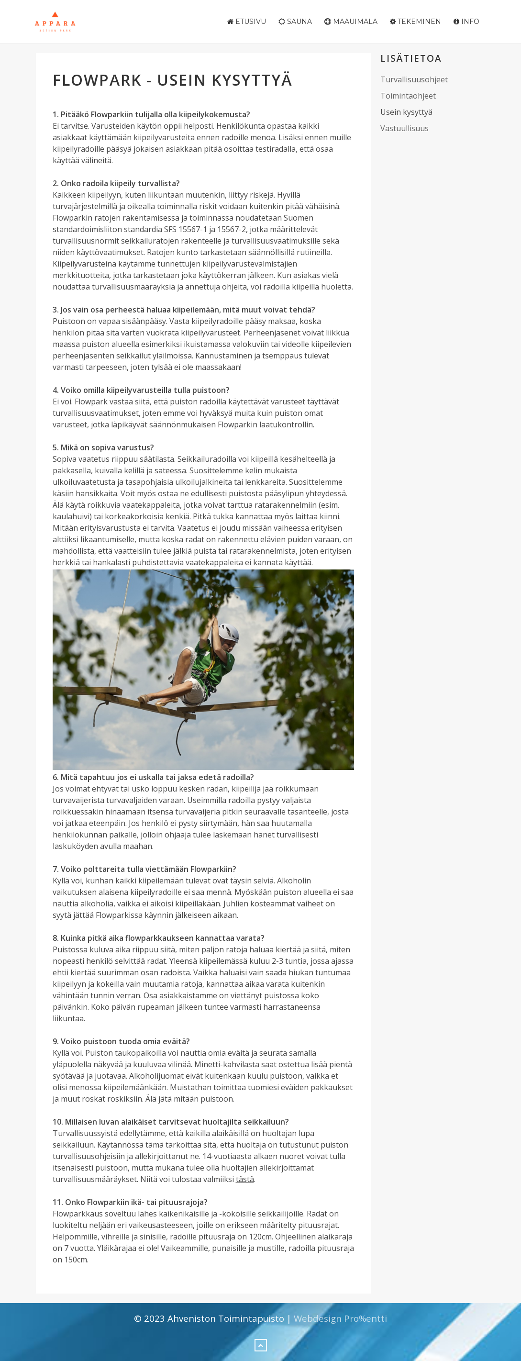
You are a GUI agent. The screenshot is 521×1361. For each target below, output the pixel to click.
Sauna (295, 21)
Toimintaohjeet (408, 95)
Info (466, 21)
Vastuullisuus (404, 128)
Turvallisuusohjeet (414, 79)
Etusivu (246, 21)
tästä (245, 1179)
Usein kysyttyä (406, 112)
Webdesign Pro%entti (340, 1318)
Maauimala (350, 21)
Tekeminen (415, 21)
